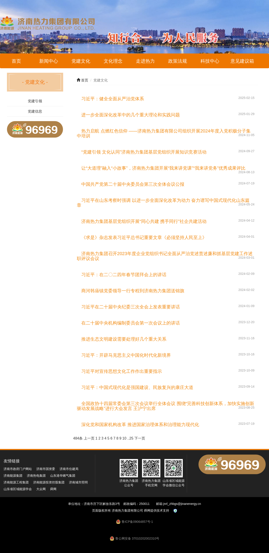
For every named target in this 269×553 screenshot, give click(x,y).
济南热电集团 (36, 475)
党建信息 (35, 111)
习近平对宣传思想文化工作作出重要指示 (121, 371)
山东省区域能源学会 (18, 489)
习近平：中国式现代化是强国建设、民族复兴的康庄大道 (137, 387)
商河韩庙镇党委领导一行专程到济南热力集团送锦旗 (132, 290)
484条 (78, 438)
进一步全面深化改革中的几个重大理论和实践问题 (130, 114)
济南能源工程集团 (16, 482)
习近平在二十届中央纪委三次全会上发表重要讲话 (130, 306)
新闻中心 (48, 61)
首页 (16, 61)
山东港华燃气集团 (62, 475)
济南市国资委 (45, 469)
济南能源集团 (13, 475)
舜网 (53, 489)
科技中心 (209, 61)
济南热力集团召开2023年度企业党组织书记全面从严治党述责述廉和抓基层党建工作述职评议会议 (165, 256)
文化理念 (113, 61)
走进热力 (145, 61)
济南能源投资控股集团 (49, 482)
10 (124, 438)
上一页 (89, 438)
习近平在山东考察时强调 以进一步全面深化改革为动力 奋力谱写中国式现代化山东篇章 (163, 203)
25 (131, 438)
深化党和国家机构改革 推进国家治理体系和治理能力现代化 (140, 424)
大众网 (41, 489)
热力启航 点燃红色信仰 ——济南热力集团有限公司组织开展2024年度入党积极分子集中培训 (164, 133)
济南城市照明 (78, 482)
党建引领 (35, 101)
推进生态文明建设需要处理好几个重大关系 (123, 339)
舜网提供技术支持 (156, 510)
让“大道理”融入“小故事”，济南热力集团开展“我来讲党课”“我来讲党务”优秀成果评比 (163, 168)
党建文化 (80, 61)
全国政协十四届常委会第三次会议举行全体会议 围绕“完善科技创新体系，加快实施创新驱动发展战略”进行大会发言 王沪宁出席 (165, 406)
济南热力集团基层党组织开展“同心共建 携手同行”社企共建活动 (144, 221)
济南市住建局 (69, 469)
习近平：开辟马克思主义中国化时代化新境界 (126, 355)
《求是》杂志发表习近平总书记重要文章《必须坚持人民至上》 (144, 237)
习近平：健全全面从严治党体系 (112, 98)
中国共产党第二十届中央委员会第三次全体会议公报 (132, 184)
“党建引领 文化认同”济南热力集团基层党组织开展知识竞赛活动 (144, 151)
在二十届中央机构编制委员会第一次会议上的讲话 (130, 322)
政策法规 (177, 61)
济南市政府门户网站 (18, 469)
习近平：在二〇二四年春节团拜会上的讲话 (123, 274)
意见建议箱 (242, 61)
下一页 (139, 438)
